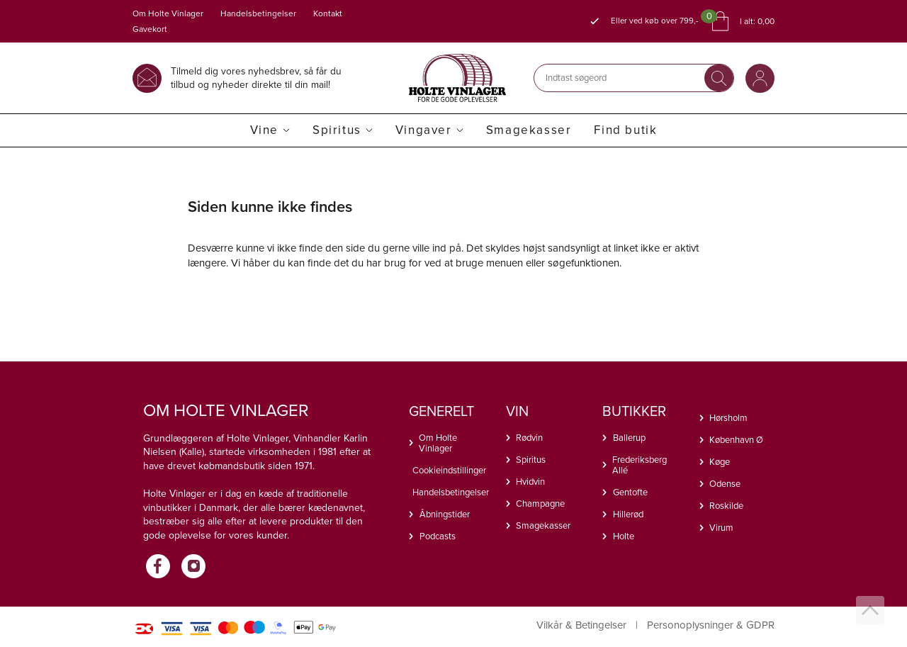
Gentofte (630, 492)
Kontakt (327, 13)
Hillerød (628, 514)
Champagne (540, 503)
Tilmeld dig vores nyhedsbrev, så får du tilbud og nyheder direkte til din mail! (256, 77)
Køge (719, 461)
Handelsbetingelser (258, 13)
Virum (721, 527)
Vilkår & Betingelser (581, 625)
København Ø (736, 439)
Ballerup (629, 437)
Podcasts (437, 536)
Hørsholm (728, 417)
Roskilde (726, 505)
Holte (623, 536)
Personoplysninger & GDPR (710, 625)
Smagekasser (529, 130)
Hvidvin (530, 481)
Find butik (625, 130)
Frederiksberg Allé (639, 465)
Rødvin (529, 437)
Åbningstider (444, 514)
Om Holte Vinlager (168, 13)
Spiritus (336, 130)
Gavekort (150, 29)
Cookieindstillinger (448, 470)
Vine (264, 130)
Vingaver (423, 130)
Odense (724, 483)
